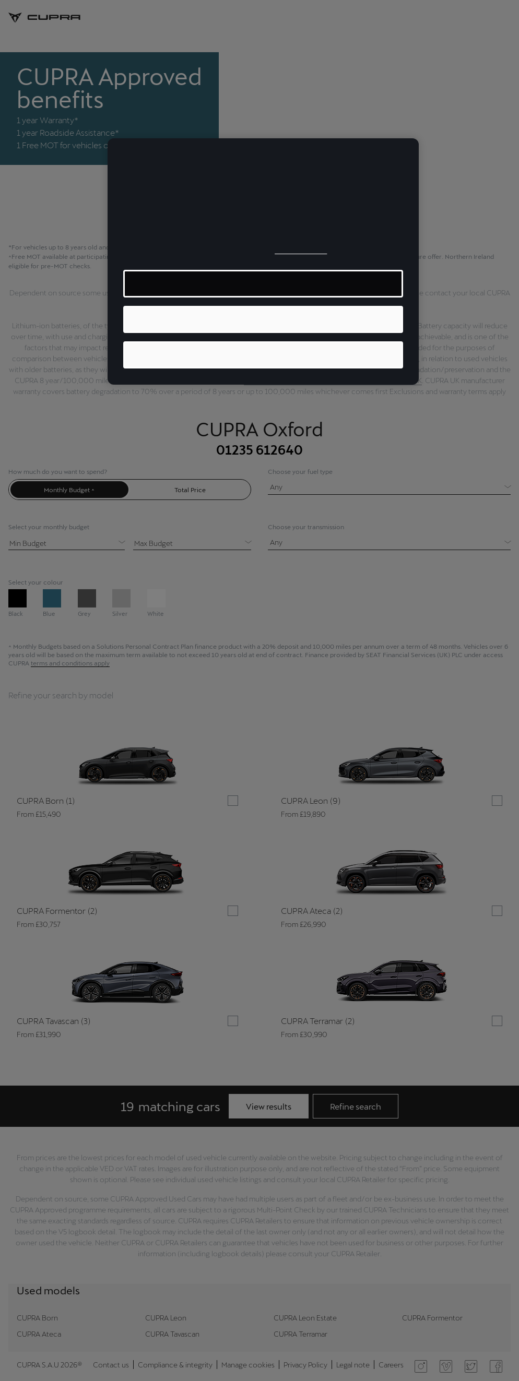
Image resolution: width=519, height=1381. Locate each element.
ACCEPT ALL (263, 319)
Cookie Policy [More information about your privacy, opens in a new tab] (301, 250)
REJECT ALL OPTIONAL (263, 354)
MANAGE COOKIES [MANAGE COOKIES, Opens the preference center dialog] (263, 283)
